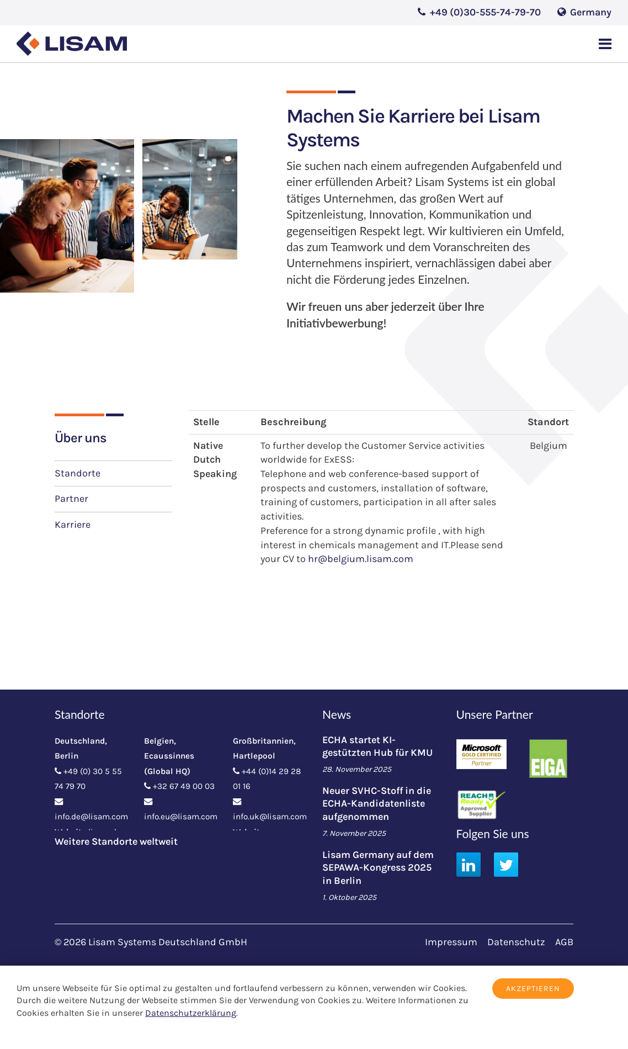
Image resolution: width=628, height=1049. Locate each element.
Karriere (73, 524)
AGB (564, 942)
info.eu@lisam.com (180, 817)
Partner (71, 498)
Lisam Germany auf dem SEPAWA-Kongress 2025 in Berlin (378, 868)
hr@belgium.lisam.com (360, 559)
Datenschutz (516, 942)
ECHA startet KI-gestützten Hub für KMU (377, 746)
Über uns (81, 438)
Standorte (77, 473)
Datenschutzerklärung (190, 1013)
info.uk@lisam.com (270, 817)
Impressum (451, 942)
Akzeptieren (533, 988)
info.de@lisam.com (91, 817)
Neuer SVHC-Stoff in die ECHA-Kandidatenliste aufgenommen (376, 804)
